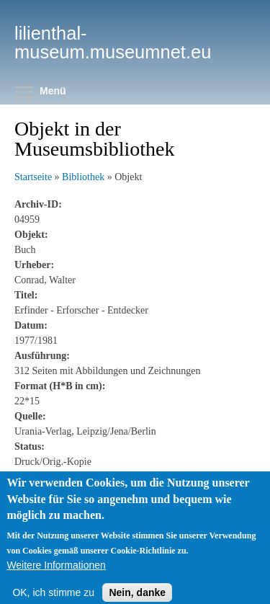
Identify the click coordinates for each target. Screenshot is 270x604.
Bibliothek (83, 177)
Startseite (33, 177)
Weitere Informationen (55, 577)
